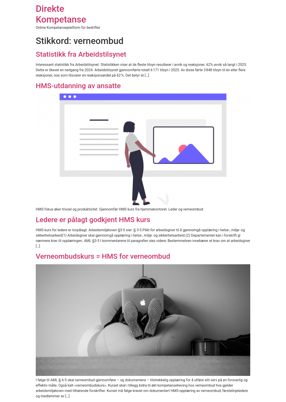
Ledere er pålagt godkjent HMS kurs (93, 219)
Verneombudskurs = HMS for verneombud (103, 256)
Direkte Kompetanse (61, 14)
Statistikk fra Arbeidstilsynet (81, 54)
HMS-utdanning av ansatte (78, 85)
